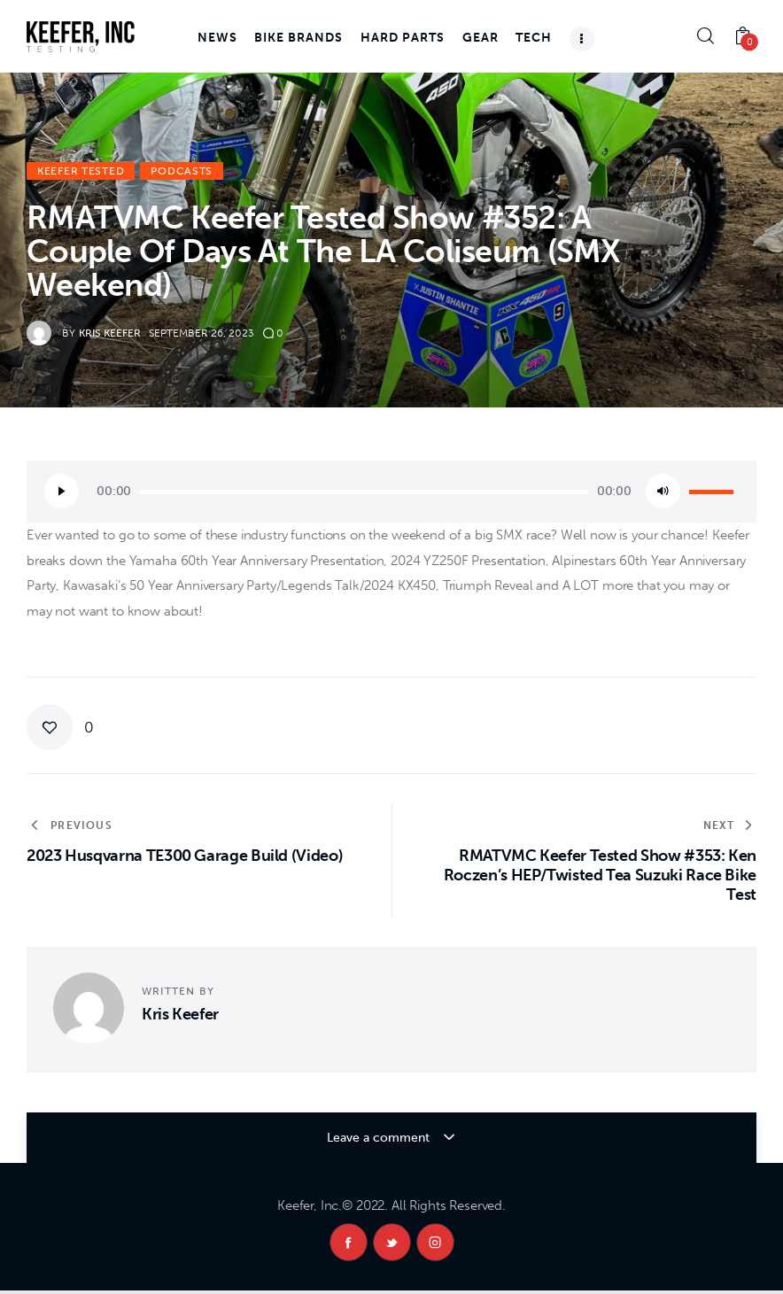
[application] (391, 492)
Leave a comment (380, 1137)
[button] (60, 727)
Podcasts (182, 171)
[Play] (61, 491)
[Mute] (663, 491)
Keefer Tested (80, 171)
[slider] (364, 492)
